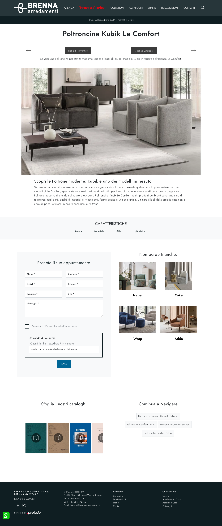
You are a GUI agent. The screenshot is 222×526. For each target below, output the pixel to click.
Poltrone (122, 20)
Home (90, 20)
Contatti (189, 8)
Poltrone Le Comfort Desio (141, 424)
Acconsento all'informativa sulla (54, 326)
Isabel (138, 295)
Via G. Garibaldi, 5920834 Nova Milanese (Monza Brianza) (83, 493)
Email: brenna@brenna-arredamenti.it (82, 505)
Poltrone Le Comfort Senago (175, 424)
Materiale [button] (99, 231)
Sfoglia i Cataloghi (143, 50)
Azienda (69, 8)
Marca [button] (78, 231)
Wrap (137, 339)
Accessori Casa (170, 502)
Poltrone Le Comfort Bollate (158, 433)
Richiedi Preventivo (78, 50)
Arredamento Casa (105, 20)
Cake (179, 295)
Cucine (166, 496)
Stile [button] (119, 231)
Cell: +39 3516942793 (75, 501)
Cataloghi (136, 8)
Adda (178, 339)
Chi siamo (118, 496)
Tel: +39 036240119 (74, 498)
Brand (152, 8)
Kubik (132, 20)
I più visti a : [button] (140, 231)
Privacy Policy (70, 326)
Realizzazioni (169, 8)
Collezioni (117, 8)
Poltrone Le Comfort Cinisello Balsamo (158, 416)
